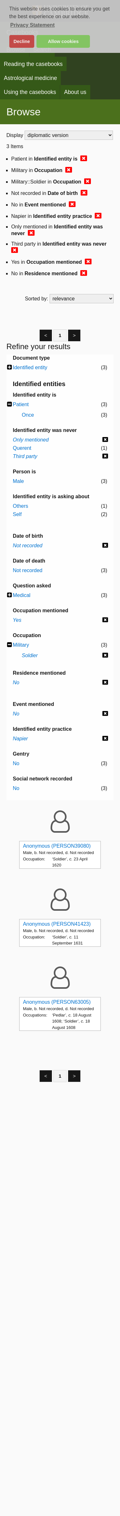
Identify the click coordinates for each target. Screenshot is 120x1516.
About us (75, 92)
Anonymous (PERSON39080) (57, 846)
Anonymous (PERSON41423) (57, 924)
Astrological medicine (30, 78)
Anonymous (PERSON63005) (57, 1002)
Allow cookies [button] (63, 41)
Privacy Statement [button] (32, 25)
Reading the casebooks (33, 64)
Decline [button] (21, 41)
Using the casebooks (30, 92)
